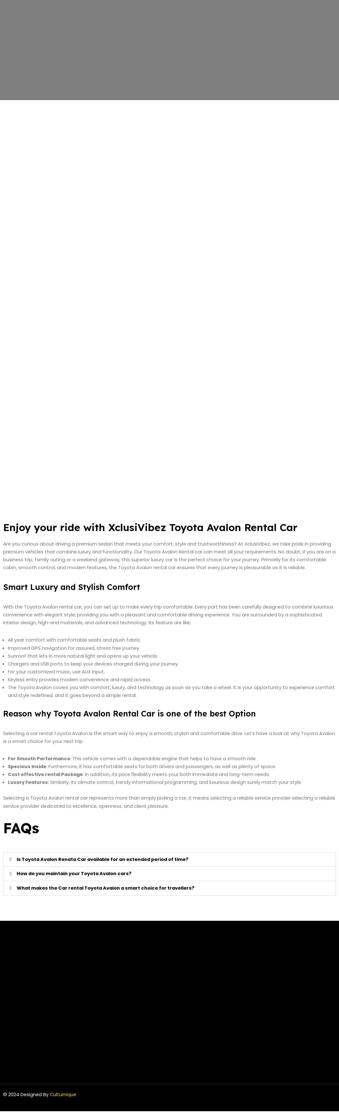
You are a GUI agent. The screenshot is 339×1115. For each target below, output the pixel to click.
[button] (169, 863)
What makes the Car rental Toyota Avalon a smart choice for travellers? (108, 892)
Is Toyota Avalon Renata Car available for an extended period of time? (106, 863)
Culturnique (63, 1098)
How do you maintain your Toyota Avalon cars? (76, 877)
